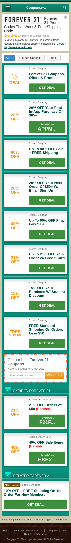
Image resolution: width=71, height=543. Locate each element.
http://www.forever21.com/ (18, 47)
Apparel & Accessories (21, 519)
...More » (61, 43)
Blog (26, 534)
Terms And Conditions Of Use (28, 530)
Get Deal (47, 88)
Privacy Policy (40, 534)
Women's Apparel (44, 519)
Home (5, 519)
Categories (52, 530)
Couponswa (36, 7)
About (65, 530)
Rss (65, 17)
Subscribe (54, 375)
